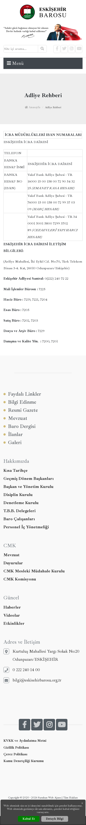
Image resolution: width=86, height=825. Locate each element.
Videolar (11, 615)
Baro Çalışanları (19, 518)
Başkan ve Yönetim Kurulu (28, 486)
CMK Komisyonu (19, 579)
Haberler (12, 607)
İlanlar (13, 434)
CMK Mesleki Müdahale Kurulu (34, 571)
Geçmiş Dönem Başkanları (28, 478)
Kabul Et (28, 819)
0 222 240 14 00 (21, 670)
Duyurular (13, 562)
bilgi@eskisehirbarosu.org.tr (32, 680)
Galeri (12, 443)
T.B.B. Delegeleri (19, 510)
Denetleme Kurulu (21, 502)
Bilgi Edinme (19, 402)
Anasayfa (32, 107)
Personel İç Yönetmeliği (26, 526)
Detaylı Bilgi (55, 819)
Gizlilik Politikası (16, 747)
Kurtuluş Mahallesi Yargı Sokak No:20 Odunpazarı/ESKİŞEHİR (41, 655)
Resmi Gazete (20, 410)
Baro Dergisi (19, 426)
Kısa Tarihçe (15, 470)
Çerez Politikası (15, 754)
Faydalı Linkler (22, 394)
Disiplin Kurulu (18, 494)
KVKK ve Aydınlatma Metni (24, 740)
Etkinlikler (14, 623)
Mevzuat (15, 418)
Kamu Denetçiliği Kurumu (23, 761)
